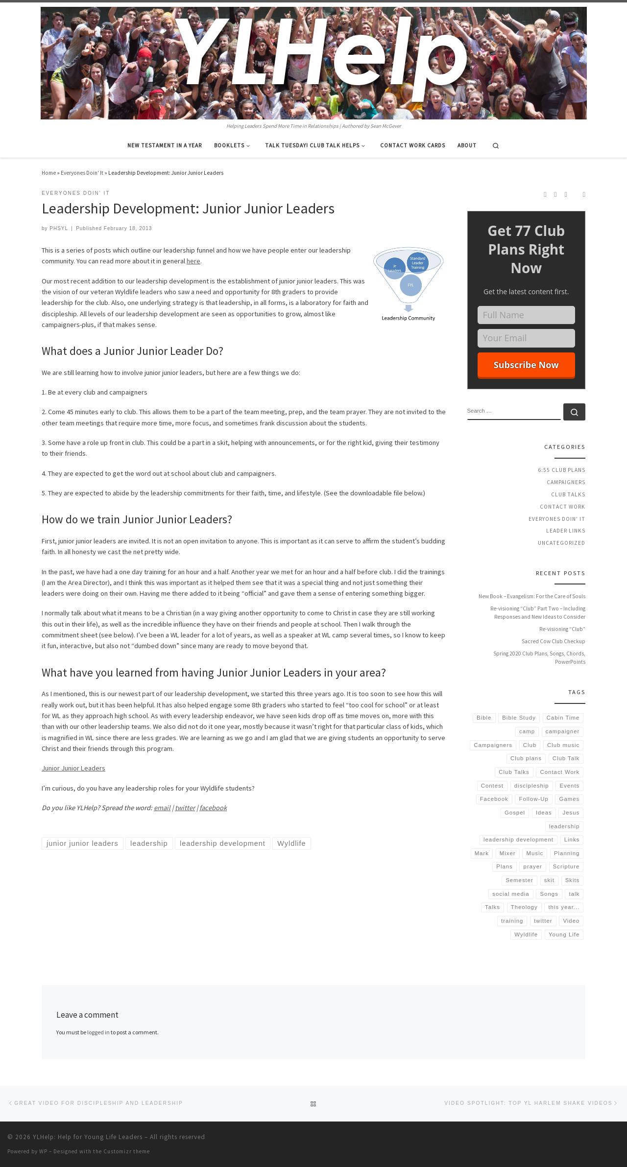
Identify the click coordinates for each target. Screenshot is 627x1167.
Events (569, 786)
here (193, 261)
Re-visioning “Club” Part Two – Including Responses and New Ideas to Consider (537, 613)
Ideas (544, 813)
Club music (563, 745)
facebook (213, 807)
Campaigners (566, 482)
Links (572, 839)
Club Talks (568, 494)
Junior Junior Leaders (73, 768)
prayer (533, 866)
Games (569, 799)
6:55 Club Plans (561, 470)
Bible (484, 718)
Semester (519, 880)
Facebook (494, 799)
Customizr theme (126, 1151)
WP (43, 1151)
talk (574, 894)
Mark (482, 853)
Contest (492, 786)
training (512, 921)
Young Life (564, 934)
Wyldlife (526, 934)
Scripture (566, 866)
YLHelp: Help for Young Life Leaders (88, 1137)
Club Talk (566, 758)
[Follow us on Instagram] (555, 194)
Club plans (526, 758)
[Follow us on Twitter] (566, 194)
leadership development (518, 839)
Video (571, 921)
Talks (492, 907)
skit (549, 880)
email (162, 807)
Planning (566, 853)
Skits (572, 880)
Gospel (515, 813)
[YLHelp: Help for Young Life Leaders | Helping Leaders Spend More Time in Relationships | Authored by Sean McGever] (314, 61)
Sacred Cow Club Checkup (553, 641)
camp (527, 731)
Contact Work (562, 506)
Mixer (508, 853)
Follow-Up (534, 799)
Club (529, 745)
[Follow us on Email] (584, 194)
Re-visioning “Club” (562, 629)
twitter (185, 807)
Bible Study (519, 718)
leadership (564, 826)
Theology (524, 907)
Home (49, 172)
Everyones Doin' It (82, 172)
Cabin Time (563, 718)
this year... (563, 907)
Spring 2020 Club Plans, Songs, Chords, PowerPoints (539, 658)
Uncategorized (561, 542)
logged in (98, 1032)
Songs (549, 894)
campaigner (563, 731)
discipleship (531, 786)
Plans (504, 866)
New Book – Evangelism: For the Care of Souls (532, 596)
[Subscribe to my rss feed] (545, 194)
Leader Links (565, 530)
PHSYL (58, 228)
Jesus (571, 813)
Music (534, 853)
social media (510, 894)
